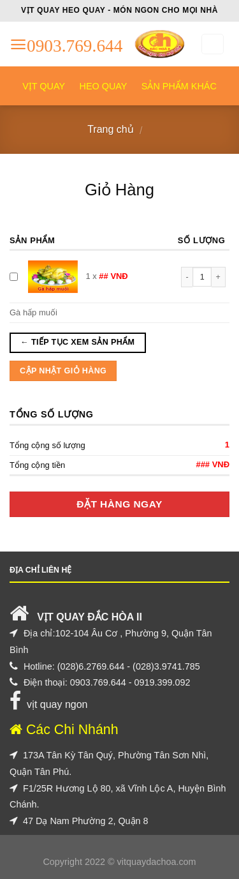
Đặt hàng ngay (119, 504)
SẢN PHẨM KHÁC (179, 86)
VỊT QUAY (43, 86)
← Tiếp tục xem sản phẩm (77, 342)
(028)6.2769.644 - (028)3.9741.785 (128, 666)
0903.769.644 (98, 682)
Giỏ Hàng (119, 190)
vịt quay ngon (57, 704)
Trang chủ (110, 129)
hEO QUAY (103, 86)
